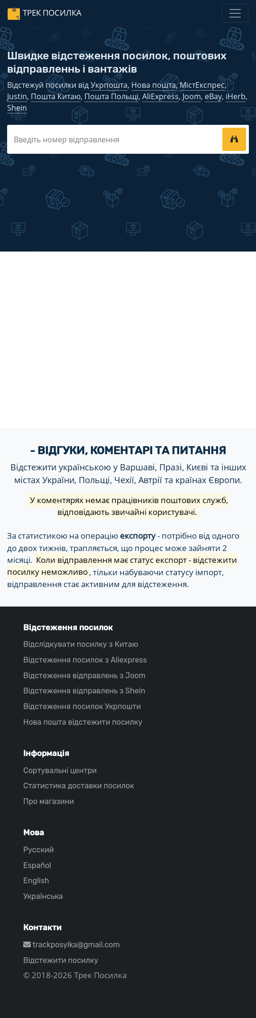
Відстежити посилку (60, 960)
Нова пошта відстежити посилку (82, 722)
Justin (17, 96)
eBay (213, 96)
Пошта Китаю (56, 96)
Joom (192, 96)
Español (37, 865)
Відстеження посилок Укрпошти (82, 706)
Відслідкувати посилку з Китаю (80, 644)
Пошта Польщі (111, 96)
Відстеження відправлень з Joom (84, 675)
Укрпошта (109, 85)
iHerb (236, 96)
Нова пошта (153, 85)
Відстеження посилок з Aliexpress (85, 659)
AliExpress (160, 96)
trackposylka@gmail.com (71, 944)
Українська (43, 896)
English (36, 880)
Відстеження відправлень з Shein (84, 690)
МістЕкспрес (202, 85)
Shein (17, 108)
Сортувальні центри (60, 770)
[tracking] (234, 139)
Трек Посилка (52, 12)
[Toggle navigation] (235, 13)
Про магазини (48, 801)
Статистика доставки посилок (78, 785)
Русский (38, 849)
